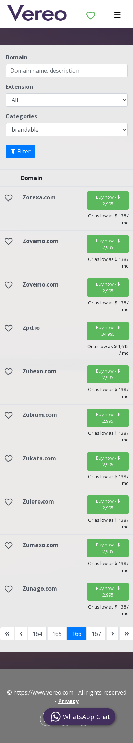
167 (96, 634)
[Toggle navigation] (117, 17)
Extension (19, 87)
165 (57, 634)
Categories (21, 116)
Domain (16, 57)
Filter (20, 151)
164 (37, 634)
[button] (108, 200)
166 (76, 634)
